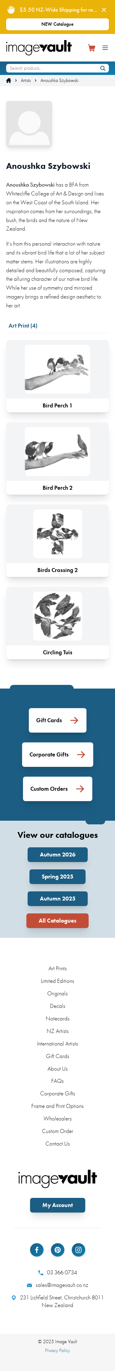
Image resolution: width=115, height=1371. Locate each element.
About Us (58, 1068)
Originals (57, 993)
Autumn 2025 (57, 898)
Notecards (58, 1018)
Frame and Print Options (57, 1106)
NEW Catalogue (57, 24)
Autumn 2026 (57, 854)
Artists (26, 80)
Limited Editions (57, 981)
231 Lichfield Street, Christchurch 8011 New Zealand (57, 1301)
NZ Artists (58, 1031)
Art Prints (57, 968)
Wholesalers (58, 1118)
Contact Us (57, 1143)
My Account (57, 1205)
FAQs (57, 1081)
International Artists (57, 1043)
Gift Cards (57, 1056)
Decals (57, 1006)
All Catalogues (57, 920)
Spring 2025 (57, 876)
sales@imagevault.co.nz (57, 1285)
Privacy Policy (57, 1350)
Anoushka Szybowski (59, 80)
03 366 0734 (57, 1272)
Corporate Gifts (57, 1093)
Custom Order (57, 1131)
